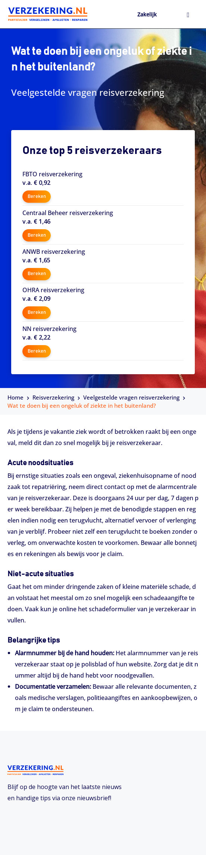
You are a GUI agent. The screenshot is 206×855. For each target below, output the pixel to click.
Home (15, 397)
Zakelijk (147, 14)
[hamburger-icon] (188, 15)
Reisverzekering (53, 397)
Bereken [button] (37, 196)
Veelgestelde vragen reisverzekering (131, 397)
